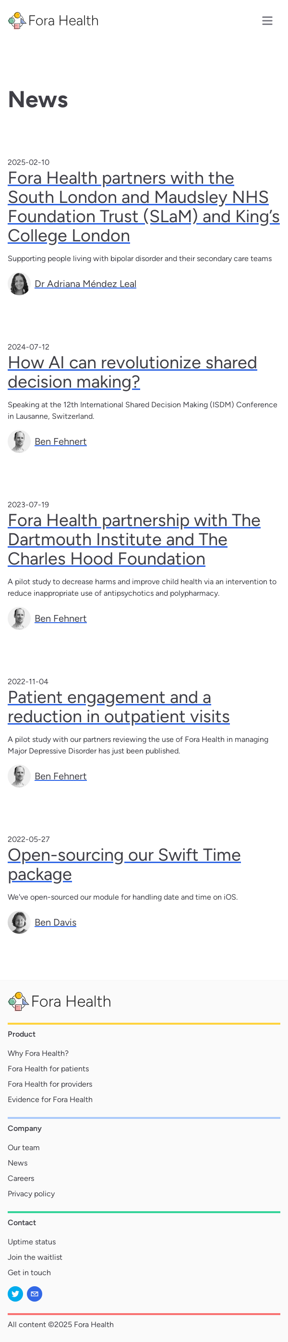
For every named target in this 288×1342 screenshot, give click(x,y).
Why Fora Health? (38, 1053)
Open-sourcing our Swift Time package (124, 864)
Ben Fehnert (61, 441)
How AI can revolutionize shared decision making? (132, 372)
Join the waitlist (35, 1257)
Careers (21, 1178)
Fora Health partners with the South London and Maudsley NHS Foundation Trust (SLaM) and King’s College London (144, 206)
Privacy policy (31, 1193)
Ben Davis (55, 922)
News (17, 1162)
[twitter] (15, 1294)
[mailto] (34, 1294)
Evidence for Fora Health (50, 1099)
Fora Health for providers (50, 1084)
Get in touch (29, 1272)
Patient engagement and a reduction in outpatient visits (119, 707)
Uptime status (32, 1241)
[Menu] (267, 21)
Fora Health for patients (48, 1068)
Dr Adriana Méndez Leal (85, 283)
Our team (24, 1147)
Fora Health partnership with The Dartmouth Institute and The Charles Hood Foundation (134, 539)
